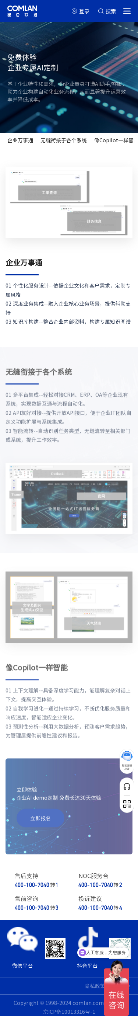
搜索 (111, 11)
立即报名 (40, 820)
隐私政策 (95, 985)
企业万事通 (20, 140)
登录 (84, 11)
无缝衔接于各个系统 (63, 140)
